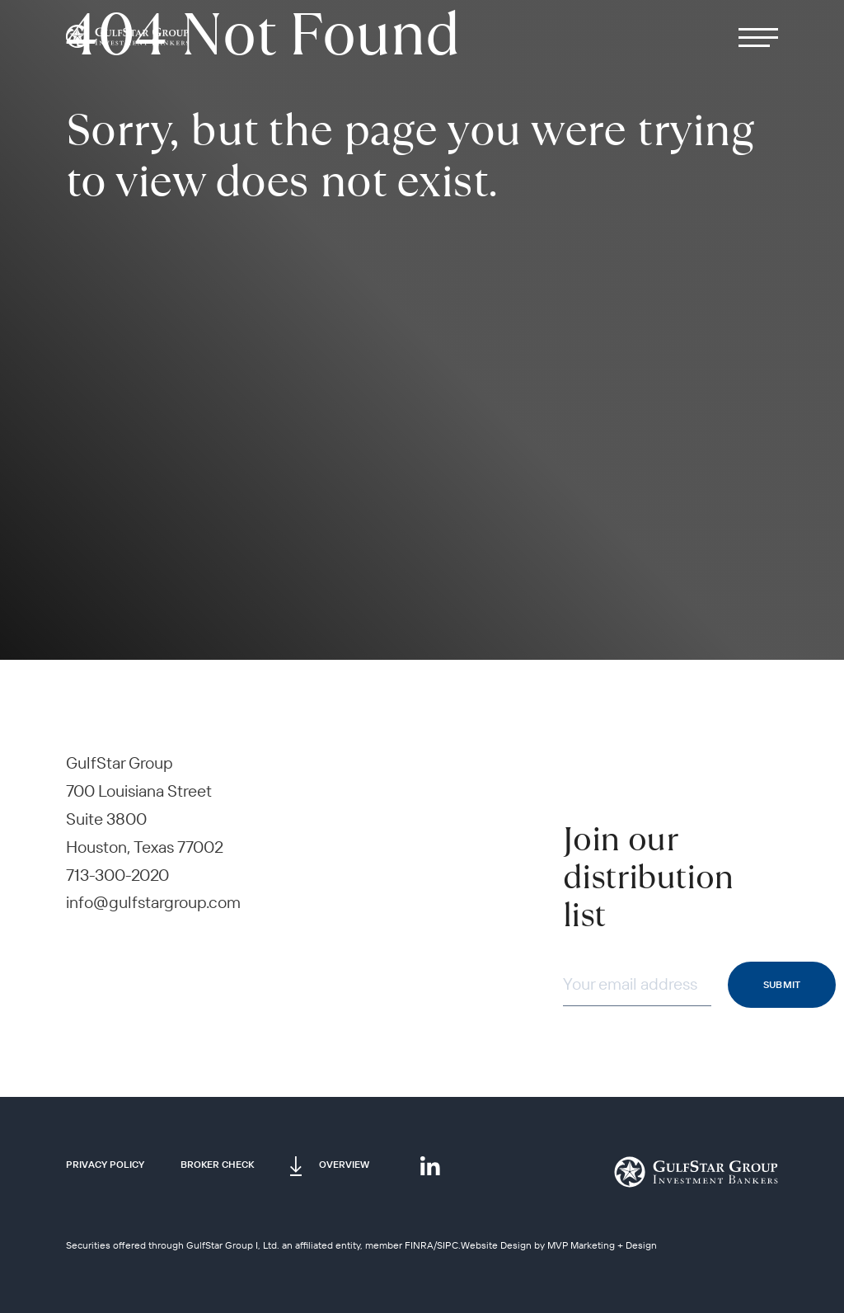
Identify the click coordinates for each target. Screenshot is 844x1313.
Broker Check (217, 1164)
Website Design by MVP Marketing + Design (559, 1245)
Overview (344, 1164)
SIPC (447, 1245)
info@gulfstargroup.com (153, 902)
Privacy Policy (105, 1164)
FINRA (419, 1245)
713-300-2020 (117, 874)
